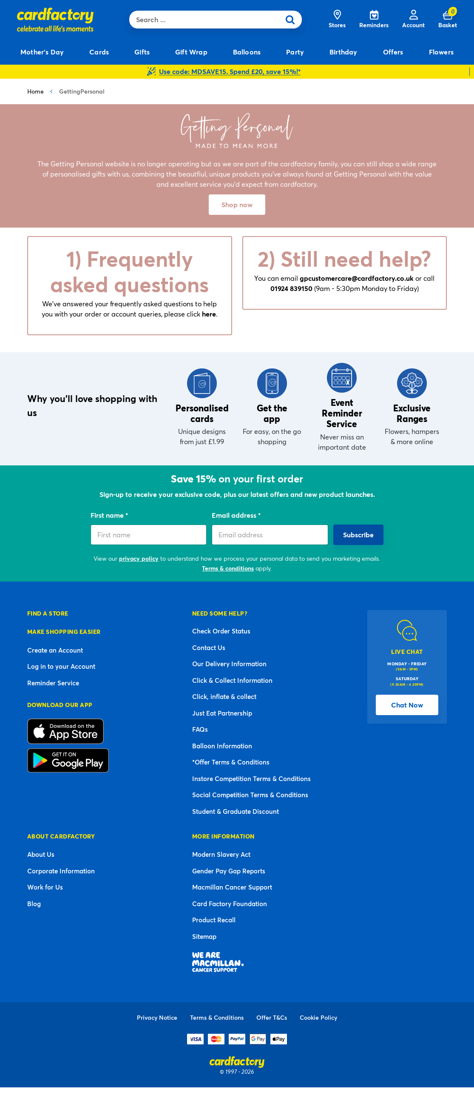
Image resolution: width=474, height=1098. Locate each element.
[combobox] (206, 20)
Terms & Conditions (217, 1017)
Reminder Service (53, 683)
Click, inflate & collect (224, 696)
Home (35, 91)
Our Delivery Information (229, 663)
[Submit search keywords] (293, 20)
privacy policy (139, 558)
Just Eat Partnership (222, 713)
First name (108, 514)
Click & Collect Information (232, 680)
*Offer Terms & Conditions (231, 762)
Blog (34, 903)
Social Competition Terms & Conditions (250, 794)
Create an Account (55, 650)
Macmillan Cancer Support (232, 887)
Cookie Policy (318, 1017)
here (209, 313)
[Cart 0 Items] (447, 19)
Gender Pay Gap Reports (228, 871)
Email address (235, 514)
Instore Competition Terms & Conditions (251, 778)
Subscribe (358, 534)
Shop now (237, 204)
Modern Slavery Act (221, 854)
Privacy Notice (157, 1017)
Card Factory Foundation (229, 903)
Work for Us (45, 887)
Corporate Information (61, 871)
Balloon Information (222, 746)
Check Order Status (221, 631)
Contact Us (208, 647)
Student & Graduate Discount (235, 811)
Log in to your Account (61, 666)
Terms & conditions (228, 568)
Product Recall (214, 919)
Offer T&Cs (271, 1017)
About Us (40, 854)
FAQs (200, 729)
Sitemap (204, 936)
